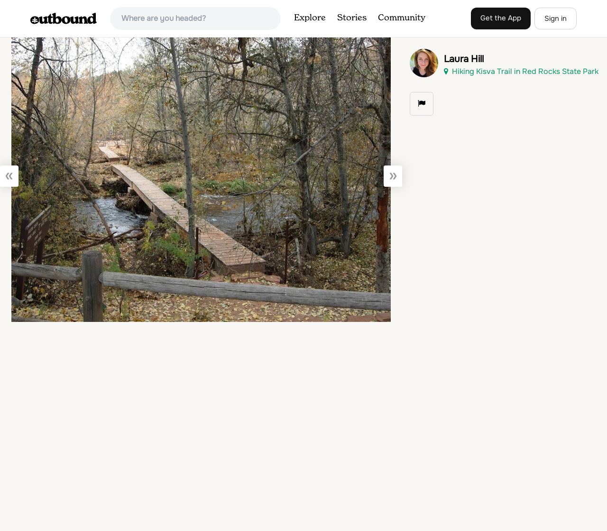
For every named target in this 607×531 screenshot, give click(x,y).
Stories (352, 18)
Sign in (555, 18)
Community (401, 18)
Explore (310, 18)
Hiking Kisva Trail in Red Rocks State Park (521, 71)
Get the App (500, 18)
